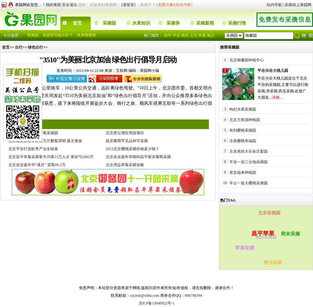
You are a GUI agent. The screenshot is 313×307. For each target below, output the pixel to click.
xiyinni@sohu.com (144, 295)
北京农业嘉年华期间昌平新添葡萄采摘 (138, 157)
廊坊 (185, 35)
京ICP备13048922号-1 (157, 303)
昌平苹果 (263, 233)
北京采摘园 (269, 213)
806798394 (193, 295)
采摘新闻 (205, 23)
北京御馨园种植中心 (246, 60)
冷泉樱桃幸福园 (242, 141)
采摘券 (173, 23)
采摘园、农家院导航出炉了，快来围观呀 (61, 35)
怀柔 (202, 35)
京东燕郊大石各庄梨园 (248, 151)
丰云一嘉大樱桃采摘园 (248, 183)
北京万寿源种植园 (244, 120)
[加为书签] (183, 5)
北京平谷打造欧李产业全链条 (33, 149)
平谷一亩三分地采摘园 (248, 162)
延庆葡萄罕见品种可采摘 (127, 141)
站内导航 (274, 5)
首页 (77, 23)
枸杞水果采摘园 (242, 109)
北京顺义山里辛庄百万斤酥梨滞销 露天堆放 (45, 141)
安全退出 (69, 5)
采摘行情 (237, 23)
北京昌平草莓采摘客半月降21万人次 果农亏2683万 (51, 157)
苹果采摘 (244, 247)
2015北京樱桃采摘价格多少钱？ (132, 149)
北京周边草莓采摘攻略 (125, 165)
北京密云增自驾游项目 (125, 133)
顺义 (211, 35)
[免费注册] (165, 5)
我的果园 (53, 5)
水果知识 (141, 23)
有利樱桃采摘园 (242, 130)
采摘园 (109, 23)
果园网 (137, 278)
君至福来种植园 (242, 172)
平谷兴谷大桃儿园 (272, 70)
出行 (19, 47)
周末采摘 (290, 233)
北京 (193, 35)
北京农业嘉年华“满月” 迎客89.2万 (36, 165)
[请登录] (128, 5)
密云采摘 (273, 262)
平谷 (176, 35)
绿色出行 (35, 47)
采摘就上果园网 (298, 5)
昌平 (168, 35)
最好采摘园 (265, 237)
